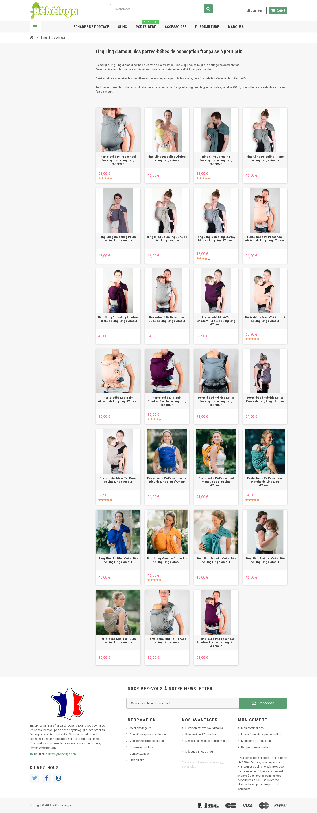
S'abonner (263, 703)
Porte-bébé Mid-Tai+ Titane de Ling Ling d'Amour (167, 640)
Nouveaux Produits (141, 747)
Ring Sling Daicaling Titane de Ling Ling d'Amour (265, 158)
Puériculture (207, 26)
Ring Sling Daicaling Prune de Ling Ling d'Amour (118, 238)
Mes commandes (252, 728)
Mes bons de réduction (256, 740)
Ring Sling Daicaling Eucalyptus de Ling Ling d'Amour (216, 160)
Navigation (35, 26)
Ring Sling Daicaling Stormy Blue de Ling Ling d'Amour (216, 238)
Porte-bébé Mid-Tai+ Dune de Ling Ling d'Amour (118, 640)
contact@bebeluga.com (61, 754)
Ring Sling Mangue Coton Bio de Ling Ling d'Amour (167, 560)
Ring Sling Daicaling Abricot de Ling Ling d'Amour (166, 158)
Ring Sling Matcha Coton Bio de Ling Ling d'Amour (216, 560)
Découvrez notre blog (199, 751)
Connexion (255, 10)
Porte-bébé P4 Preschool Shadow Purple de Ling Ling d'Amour (216, 642)
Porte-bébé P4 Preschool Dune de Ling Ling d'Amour (167, 319)
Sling (122, 26)
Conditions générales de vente (149, 734)
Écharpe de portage (91, 26)
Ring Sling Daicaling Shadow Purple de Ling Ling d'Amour (118, 319)
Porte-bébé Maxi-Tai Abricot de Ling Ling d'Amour (265, 319)
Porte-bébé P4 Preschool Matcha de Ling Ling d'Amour (265, 482)
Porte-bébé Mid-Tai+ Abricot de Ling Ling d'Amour (118, 399)
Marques (236, 26)
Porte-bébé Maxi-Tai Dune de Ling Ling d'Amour (118, 480)
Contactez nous (140, 753)
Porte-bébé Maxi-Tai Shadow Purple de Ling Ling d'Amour (216, 321)
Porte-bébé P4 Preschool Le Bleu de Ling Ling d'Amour (167, 480)
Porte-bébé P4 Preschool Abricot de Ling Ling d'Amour (265, 238)
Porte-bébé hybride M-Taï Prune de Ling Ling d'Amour (265, 399)
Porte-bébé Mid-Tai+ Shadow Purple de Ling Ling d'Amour (167, 401)
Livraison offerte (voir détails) (204, 728)
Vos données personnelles (147, 740)
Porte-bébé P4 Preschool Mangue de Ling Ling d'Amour (216, 482)
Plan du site (137, 760)
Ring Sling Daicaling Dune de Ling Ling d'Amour (167, 238)
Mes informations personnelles (261, 734)
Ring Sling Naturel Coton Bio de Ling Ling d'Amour (265, 560)
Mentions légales (140, 728)
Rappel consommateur (255, 747)
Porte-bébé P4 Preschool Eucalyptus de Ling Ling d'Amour (118, 160)
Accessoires (175, 26)
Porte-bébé (147, 25)
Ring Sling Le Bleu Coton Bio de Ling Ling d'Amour (118, 560)
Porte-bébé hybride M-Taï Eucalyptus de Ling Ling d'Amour (216, 401)
